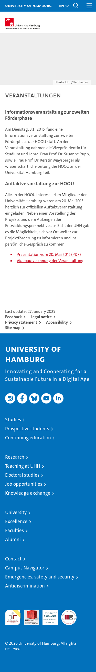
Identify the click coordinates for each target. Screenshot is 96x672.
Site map (12, 327)
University (16, 512)
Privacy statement (21, 322)
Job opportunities (23, 484)
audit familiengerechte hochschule (12, 617)
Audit (29, 612)
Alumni (13, 539)
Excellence (16, 521)
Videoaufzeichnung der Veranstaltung (50, 260)
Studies (13, 419)
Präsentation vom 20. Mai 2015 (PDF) (49, 254)
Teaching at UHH (22, 466)
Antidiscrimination (25, 586)
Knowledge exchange (27, 493)
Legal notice (41, 317)
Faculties (14, 530)
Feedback (13, 317)
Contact (13, 559)
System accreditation (69, 615)
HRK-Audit (47, 615)
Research (14, 457)
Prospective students (27, 428)
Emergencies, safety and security (39, 577)
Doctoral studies (22, 475)
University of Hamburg (28, 5)
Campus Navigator (24, 568)
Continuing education (28, 437)
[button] (62, 6)
